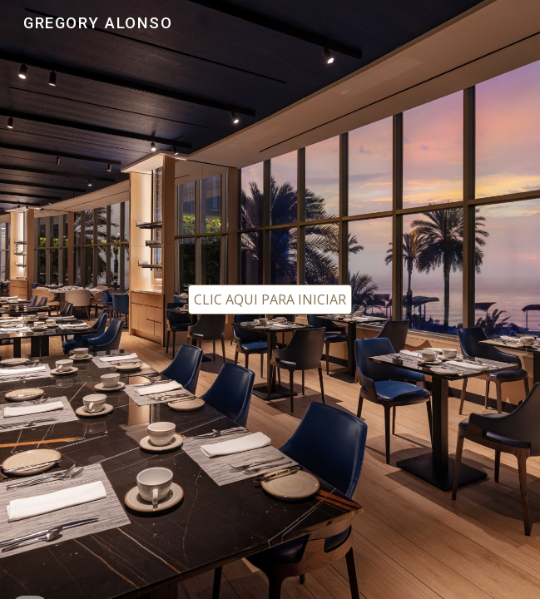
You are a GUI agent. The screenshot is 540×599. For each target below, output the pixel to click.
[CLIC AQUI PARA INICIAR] (270, 299)
